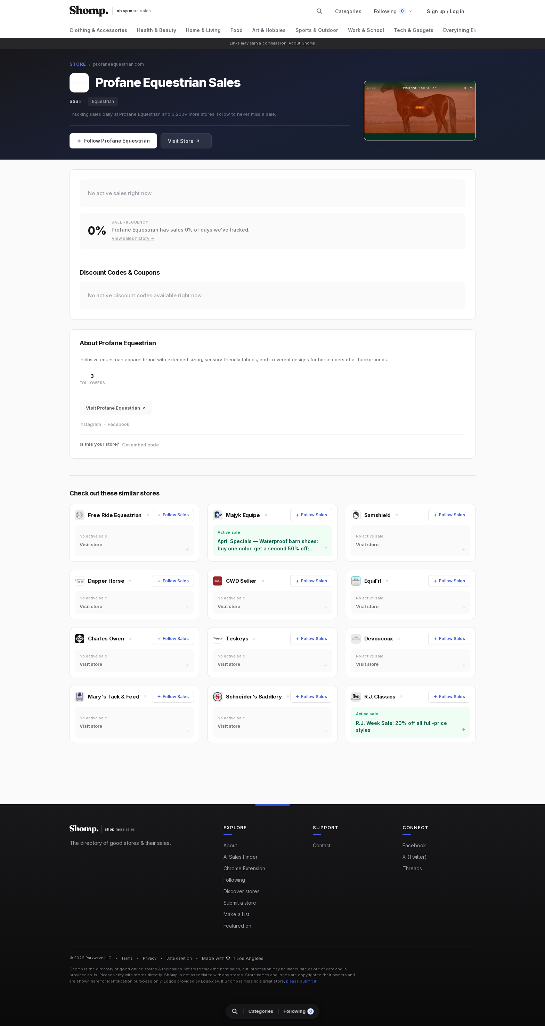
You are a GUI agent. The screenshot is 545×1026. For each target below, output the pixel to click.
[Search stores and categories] (319, 11)
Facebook (118, 424)
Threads (412, 868)
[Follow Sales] (113, 140)
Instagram (90, 424)
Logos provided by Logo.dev (191, 981)
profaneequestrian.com (118, 64)
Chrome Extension (244, 868)
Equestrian (103, 101)
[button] (393, 11)
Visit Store (184, 141)
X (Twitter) (414, 857)
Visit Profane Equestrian (116, 408)
